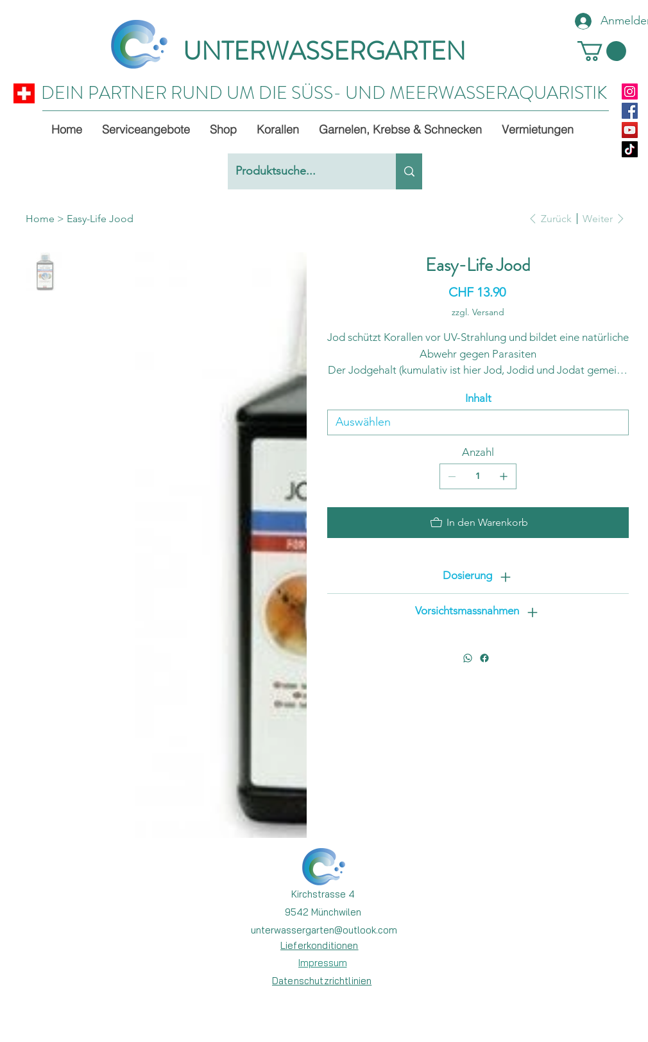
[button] (601, 51)
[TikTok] (630, 149)
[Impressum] (322, 962)
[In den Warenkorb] (478, 522)
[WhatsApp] (468, 658)
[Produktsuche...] (302, 171)
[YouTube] (630, 130)
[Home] (40, 218)
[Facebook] (630, 111)
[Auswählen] (478, 422)
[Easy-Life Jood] (100, 218)
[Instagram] (630, 91)
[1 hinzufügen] (503, 476)
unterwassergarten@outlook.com (324, 930)
